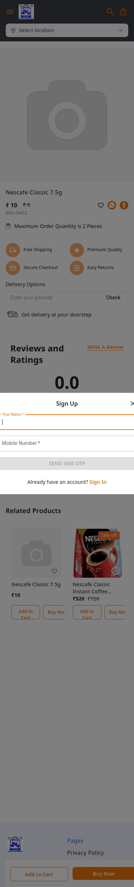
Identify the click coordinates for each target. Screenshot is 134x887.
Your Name (13, 414)
